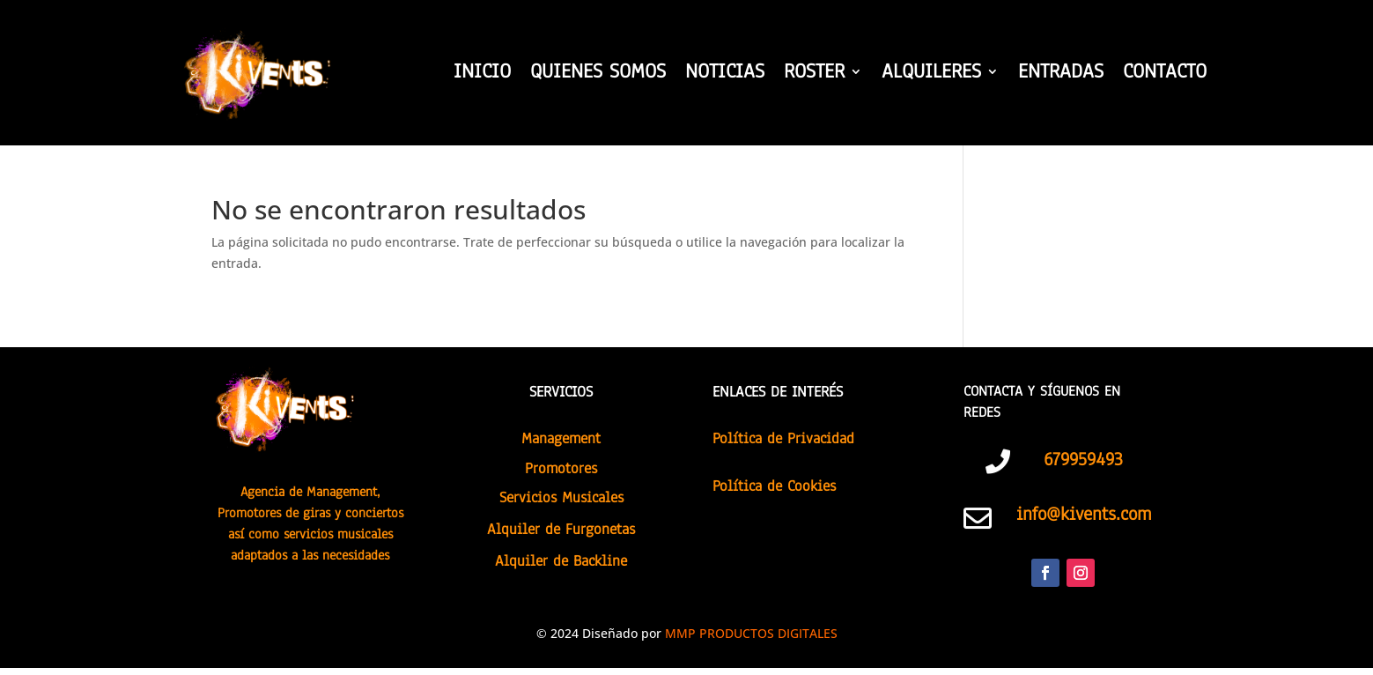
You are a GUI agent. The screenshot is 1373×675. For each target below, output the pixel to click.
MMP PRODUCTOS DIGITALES (751, 633)
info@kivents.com (1083, 513)
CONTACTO (1165, 75)
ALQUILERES (931, 75)
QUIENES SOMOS (598, 75)
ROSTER (814, 75)
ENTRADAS (1061, 75)
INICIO (482, 75)
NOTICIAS (724, 75)
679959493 (1083, 459)
